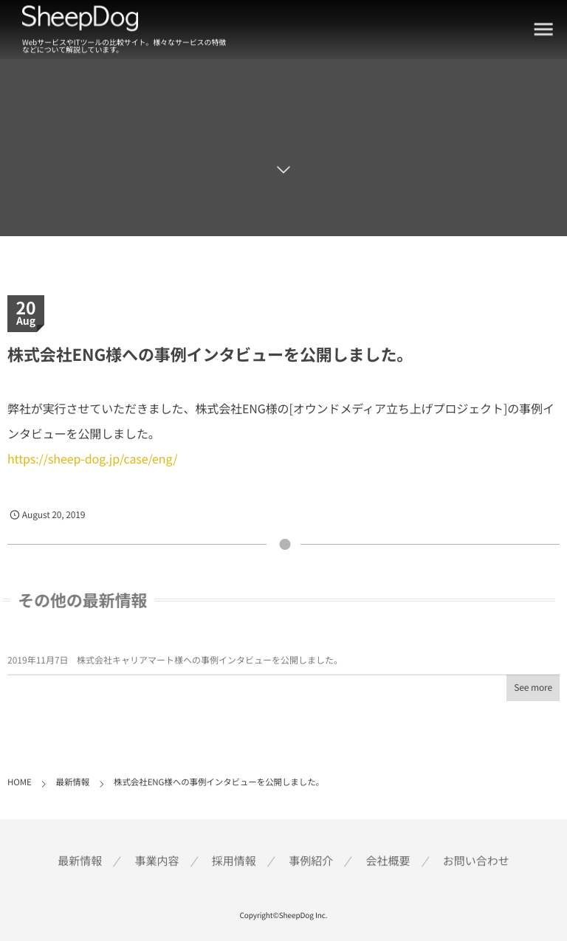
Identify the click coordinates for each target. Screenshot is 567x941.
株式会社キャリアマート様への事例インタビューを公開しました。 (210, 662)
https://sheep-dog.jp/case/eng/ (92, 458)
